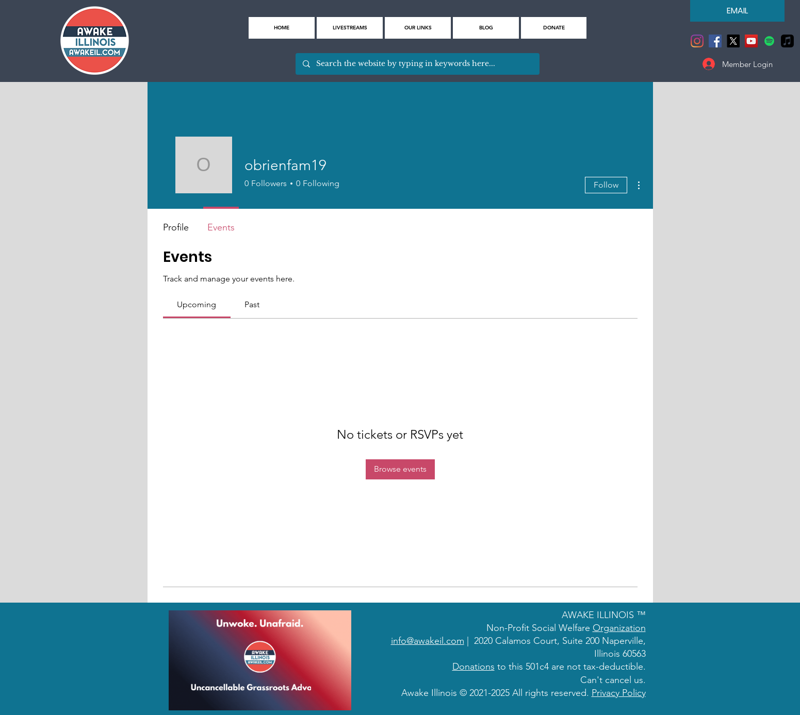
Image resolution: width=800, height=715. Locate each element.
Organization (619, 628)
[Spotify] (769, 41)
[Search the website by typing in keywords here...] (417, 64)
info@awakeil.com (427, 640)
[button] (418, 28)
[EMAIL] (737, 11)
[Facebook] (715, 41)
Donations (473, 666)
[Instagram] (697, 41)
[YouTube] (751, 41)
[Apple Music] (787, 41)
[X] (733, 41)
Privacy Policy (619, 693)
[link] (196, 304)
